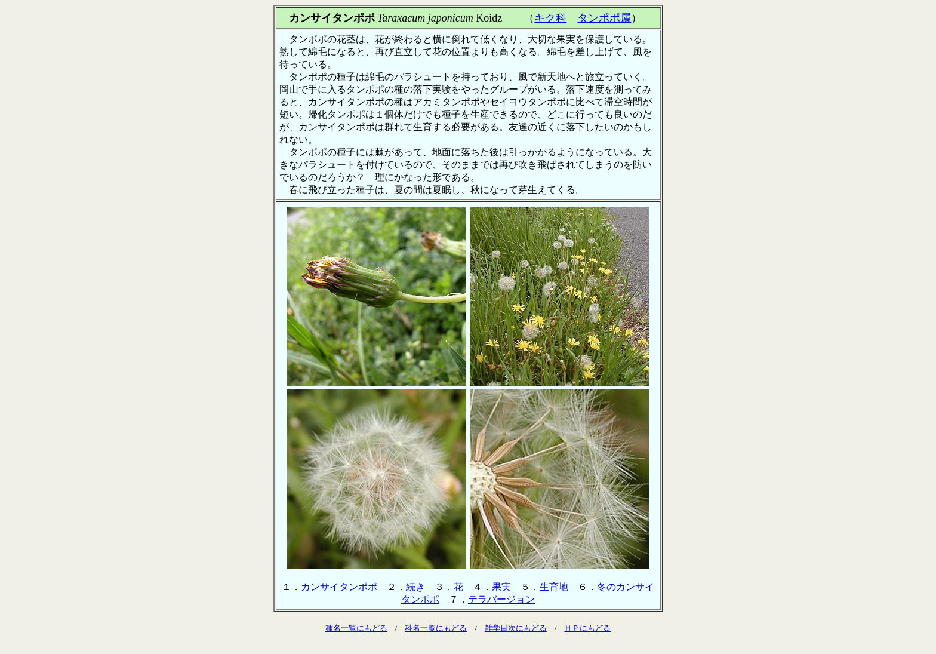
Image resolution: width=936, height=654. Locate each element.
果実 (501, 587)
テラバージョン (501, 599)
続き (415, 587)
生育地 (554, 587)
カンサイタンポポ (339, 587)
